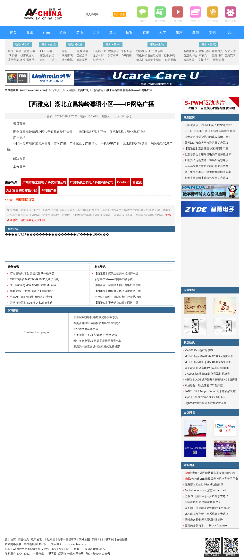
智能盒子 (82, 55)
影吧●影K (99, 59)
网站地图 (84, 539)
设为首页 (10, 539)
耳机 (10, 51)
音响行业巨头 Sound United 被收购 (31, 302)
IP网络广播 (48, 190)
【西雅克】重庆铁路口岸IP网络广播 (116, 302)
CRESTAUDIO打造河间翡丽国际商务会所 (210, 130)
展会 (112, 32)
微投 (22, 59)
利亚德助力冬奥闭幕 (85, 329)
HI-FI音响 (46, 51)
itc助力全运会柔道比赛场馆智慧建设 (206, 160)
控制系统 (169, 55)
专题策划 (189, 290)
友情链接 (122, 539)
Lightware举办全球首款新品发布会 (206, 402)
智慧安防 (230, 55)
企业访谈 (189, 465)
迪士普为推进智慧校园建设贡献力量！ (208, 136)
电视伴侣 (82, 51)
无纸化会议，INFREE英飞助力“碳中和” (208, 125)
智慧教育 (188, 59)
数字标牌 (113, 55)
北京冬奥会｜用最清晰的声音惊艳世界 (208, 154)
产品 (46, 32)
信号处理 (155, 55)
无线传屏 (98, 55)
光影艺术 (230, 51)
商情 (195, 32)
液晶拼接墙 (143, 59)
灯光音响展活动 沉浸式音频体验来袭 (32, 273)
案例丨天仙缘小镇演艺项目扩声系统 (206, 177)
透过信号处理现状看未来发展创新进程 (210, 472)
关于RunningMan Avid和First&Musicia (33, 285)
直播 (18, 51)
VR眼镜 (12, 55)
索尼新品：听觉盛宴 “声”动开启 (204, 385)
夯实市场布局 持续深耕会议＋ (203, 502)
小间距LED (99, 51)
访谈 (79, 32)
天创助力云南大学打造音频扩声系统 (206, 142)
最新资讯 (13, 266)
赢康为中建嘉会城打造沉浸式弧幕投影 (96, 346)
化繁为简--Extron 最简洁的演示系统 (31, 290)
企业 (62, 32)
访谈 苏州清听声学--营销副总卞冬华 (206, 496)
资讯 (29, 32)
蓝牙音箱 (13, 59)
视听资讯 (36, 539)
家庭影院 (67, 55)
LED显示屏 (156, 51)
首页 (13, 32)
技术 (179, 32)
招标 (129, 32)
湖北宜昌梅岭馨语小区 (21, 190)
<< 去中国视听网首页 (19, 199)
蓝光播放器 (47, 55)
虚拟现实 (204, 51)
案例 (145, 32)
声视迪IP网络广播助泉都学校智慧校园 (118, 296)
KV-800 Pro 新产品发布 (199, 350)
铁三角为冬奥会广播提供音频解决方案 (208, 171)
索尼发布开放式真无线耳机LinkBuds (207, 367)
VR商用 (127, 55)
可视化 (203, 55)
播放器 (30, 59)
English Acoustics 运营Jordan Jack (206, 490)
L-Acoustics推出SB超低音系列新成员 (207, 373)
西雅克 (137, 182)
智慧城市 (217, 55)
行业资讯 (57, 90)
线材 (43, 59)
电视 (64, 51)
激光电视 (67, 59)
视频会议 (113, 51)
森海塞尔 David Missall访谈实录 (204, 484)
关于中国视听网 (67, 539)
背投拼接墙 (143, 55)
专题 (212, 32)
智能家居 (82, 59)
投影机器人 (27, 55)
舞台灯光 (217, 51)
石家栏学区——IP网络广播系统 (114, 279)
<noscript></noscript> (89, 246)
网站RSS (97, 539)
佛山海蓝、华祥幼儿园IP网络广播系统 (118, 285)
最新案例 (189, 117)
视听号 (143, 20)
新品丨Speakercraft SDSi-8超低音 (205, 397)
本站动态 (49, 539)
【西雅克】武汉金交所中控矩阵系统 (116, 273)
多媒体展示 (190, 51)
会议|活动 (189, 412)
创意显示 (170, 59)
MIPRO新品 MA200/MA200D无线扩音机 (34, 279)
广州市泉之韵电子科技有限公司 (44, 182)
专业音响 (155, 59)
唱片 (54, 59)
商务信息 (23, 539)
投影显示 (141, 51)
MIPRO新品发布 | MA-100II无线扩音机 (208, 362)
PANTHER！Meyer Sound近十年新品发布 (210, 391)
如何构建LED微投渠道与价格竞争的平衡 (211, 478)
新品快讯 (189, 342)
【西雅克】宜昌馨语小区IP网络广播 (206, 148)
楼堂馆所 (218, 59)
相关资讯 (100, 266)
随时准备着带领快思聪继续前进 (204, 519)
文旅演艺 (203, 59)
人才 (162, 32)
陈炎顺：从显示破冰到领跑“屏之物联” (207, 507)
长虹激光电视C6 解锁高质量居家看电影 (97, 340)
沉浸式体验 (190, 55)
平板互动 (126, 51)
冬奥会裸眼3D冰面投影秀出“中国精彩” (96, 323)
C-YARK (123, 182)
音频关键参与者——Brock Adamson (206, 525)
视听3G (109, 539)
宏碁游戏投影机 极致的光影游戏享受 (95, 317)
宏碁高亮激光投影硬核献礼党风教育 (206, 166)
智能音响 (29, 51)
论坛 (228, 32)
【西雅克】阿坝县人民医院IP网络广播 (118, 290)
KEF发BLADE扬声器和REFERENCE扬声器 (211, 379)
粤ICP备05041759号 (97, 553)
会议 (96, 32)
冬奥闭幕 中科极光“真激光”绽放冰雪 (95, 334)
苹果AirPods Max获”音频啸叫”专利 (31, 296)
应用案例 (71, 90)
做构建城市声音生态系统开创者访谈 (206, 513)
